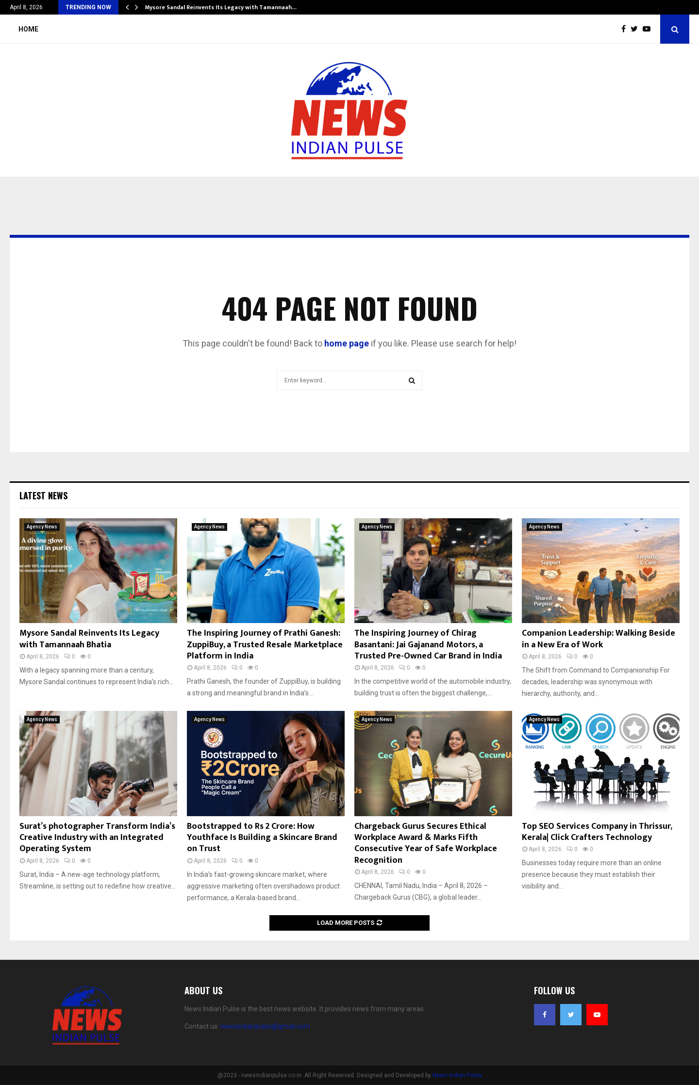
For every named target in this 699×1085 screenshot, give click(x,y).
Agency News (42, 526)
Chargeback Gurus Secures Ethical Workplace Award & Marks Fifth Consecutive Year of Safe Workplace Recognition (425, 843)
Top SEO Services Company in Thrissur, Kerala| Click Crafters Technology (597, 832)
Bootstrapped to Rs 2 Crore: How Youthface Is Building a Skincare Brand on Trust (262, 837)
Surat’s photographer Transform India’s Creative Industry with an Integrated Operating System (97, 837)
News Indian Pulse (457, 1075)
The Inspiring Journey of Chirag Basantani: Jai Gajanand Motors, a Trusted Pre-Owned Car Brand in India (428, 644)
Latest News (43, 495)
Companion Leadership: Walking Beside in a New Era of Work (598, 639)
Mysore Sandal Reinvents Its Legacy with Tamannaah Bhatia (89, 639)
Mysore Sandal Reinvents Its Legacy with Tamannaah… (221, 7)
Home (28, 29)
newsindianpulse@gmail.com (265, 1026)
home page (346, 343)
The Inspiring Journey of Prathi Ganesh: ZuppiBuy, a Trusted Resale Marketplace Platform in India (265, 644)
